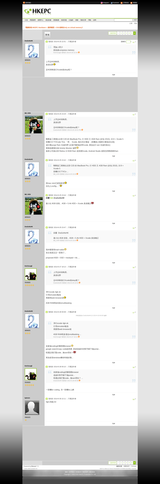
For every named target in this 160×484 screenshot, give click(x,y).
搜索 (77, 20)
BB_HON (28, 113)
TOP (113, 75)
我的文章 (83, 20)
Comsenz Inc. (34, 468)
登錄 (135, 23)
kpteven (27, 398)
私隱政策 (78, 472)
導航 (89, 20)
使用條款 (72, 472)
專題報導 (33, 20)
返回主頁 (119, 466)
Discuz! (33, 466)
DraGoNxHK (29, 41)
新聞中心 (40, 20)
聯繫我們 (126, 466)
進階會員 (27, 60)
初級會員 (27, 417)
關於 (66, 472)
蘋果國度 (51, 27)
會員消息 (64, 20)
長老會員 (27, 282)
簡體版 (133, 2)
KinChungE (28, 266)
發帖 (47, 35)
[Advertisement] (80, 94)
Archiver (133, 466)
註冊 (131, 23)
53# (51, 198)
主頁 (26, 20)
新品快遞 (48, 20)
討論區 (71, 20)
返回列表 (113, 33)
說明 (94, 20)
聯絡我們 (85, 472)
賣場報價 (56, 20)
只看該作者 (72, 41)
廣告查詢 (92, 472)
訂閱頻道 (125, 2)
